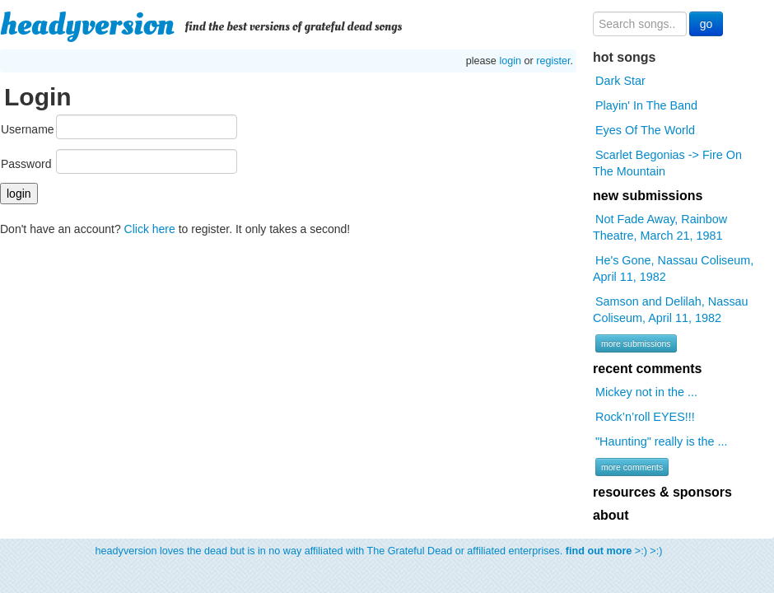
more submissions (636, 343)
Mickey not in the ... (646, 392)
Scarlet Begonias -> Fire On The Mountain (667, 163)
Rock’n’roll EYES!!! (645, 416)
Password (26, 163)
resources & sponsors (662, 492)
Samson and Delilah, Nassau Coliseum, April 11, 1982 (670, 310)
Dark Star (620, 80)
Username (27, 129)
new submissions (647, 196)
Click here (149, 229)
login (510, 61)
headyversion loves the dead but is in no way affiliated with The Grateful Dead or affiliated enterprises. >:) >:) (379, 551)
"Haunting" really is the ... (661, 441)
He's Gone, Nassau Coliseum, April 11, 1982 (673, 268)
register (553, 61)
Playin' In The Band (646, 105)
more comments (632, 467)
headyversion (87, 24)
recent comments (647, 369)
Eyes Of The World (645, 130)
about (611, 515)
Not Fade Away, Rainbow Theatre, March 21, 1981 (660, 227)
